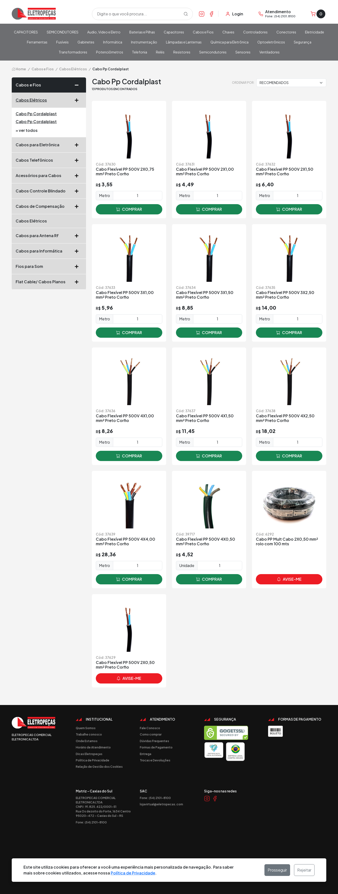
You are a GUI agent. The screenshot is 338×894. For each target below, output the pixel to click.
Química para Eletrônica (229, 42)
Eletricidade (314, 32)
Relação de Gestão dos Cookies (99, 766)
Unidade (186, 565)
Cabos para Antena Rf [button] (49, 235)
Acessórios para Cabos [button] (49, 175)
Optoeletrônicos (271, 42)
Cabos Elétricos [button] (49, 100)
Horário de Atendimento (93, 747)
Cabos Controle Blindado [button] (49, 191)
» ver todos (27, 130)
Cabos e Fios (203, 32)
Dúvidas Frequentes (154, 741)
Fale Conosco (150, 728)
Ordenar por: (243, 82)
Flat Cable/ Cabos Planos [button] (49, 281)
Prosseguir (277, 870)
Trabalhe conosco (89, 734)
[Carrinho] (318, 14)
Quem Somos (86, 728)
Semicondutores (213, 52)
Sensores (243, 52)
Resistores (181, 52)
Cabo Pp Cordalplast (36, 113)
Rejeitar (304, 870)
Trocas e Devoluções (155, 760)
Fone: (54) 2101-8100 (91, 822)
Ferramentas (37, 42)
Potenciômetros (109, 52)
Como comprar (151, 734)
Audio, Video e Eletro (103, 32)
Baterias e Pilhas (142, 32)
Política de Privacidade (133, 872)
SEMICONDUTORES (62, 32)
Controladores (255, 32)
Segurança (302, 42)
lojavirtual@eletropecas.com (161, 804)
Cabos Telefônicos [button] (49, 160)
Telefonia (139, 52)
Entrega (145, 754)
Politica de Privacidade (92, 760)
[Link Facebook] (211, 14)
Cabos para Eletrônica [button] (49, 144)
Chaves (228, 32)
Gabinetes (85, 42)
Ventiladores (269, 52)
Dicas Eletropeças (89, 754)
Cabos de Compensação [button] (49, 206)
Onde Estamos (87, 741)
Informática (112, 42)
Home (19, 69)
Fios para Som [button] (49, 266)
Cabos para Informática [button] (49, 251)
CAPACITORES (26, 32)
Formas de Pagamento (156, 747)
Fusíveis (62, 42)
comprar (129, 209)
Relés (160, 52)
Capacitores (174, 32)
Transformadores (73, 52)
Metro (104, 195)
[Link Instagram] (202, 14)
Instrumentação (144, 42)
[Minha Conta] (234, 14)
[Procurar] (186, 14)
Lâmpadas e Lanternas (184, 42)
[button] (78, 85)
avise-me (289, 579)
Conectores (286, 32)
